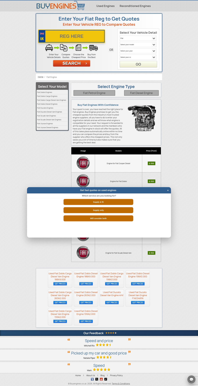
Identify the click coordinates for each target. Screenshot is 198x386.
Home (78, 375)
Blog (103, 375)
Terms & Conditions (121, 383)
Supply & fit (98, 202)
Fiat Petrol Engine (94, 93)
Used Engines (105, 6)
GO (138, 64)
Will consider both (98, 218)
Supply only (98, 210)
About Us (90, 375)
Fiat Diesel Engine (141, 93)
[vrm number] (71, 36)
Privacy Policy (116, 375)
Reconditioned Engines (135, 6)
